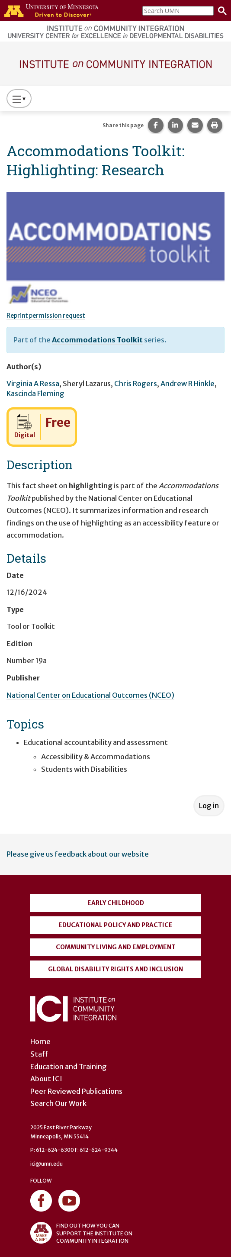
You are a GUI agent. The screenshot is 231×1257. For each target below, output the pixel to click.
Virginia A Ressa (32, 383)
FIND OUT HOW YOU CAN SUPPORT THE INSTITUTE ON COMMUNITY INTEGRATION (81, 1233)
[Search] (220, 11)
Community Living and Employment (116, 947)
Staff (39, 1054)
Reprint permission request (45, 315)
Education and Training (68, 1066)
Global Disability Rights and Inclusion (115, 969)
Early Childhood (115, 903)
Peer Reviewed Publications (76, 1091)
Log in (209, 805)
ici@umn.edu (46, 1163)
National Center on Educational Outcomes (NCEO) (90, 695)
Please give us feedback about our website (77, 854)
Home (40, 1041)
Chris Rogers (135, 383)
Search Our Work (58, 1103)
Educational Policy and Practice (115, 925)
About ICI (46, 1078)
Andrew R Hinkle (187, 383)
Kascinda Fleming (35, 393)
